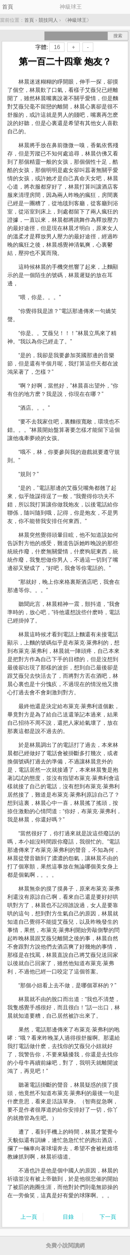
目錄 (68, 1217)
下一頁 (107, 1217)
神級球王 (77, 20)
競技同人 (48, 20)
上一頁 (28, 1217)
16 (57, 47)
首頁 (7, 7)
